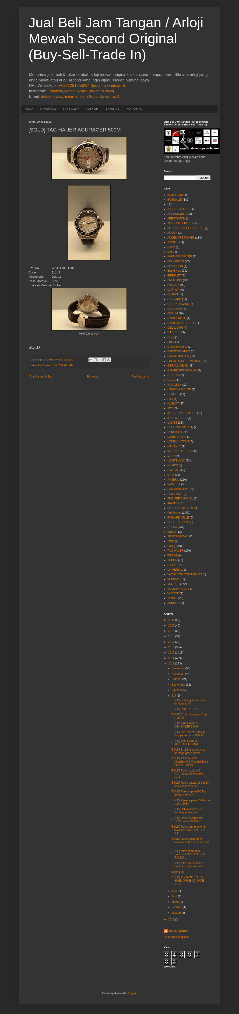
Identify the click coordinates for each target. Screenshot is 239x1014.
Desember (178, 668)
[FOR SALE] (175, 194)
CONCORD (174, 308)
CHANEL (173, 294)
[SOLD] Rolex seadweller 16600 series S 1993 (186, 819)
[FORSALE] (174, 199)
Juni (174, 891)
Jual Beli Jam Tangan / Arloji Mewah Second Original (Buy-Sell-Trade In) (115, 38)
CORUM (172, 313)
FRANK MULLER (178, 356)
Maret (175, 901)
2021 (171, 620)
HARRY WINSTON (179, 389)
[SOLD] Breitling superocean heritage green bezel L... (188, 751)
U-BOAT (172, 565)
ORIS (170, 474)
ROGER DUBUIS (178, 522)
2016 (171, 647)
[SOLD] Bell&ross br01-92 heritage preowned (187, 811)
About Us (112, 109)
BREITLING (174, 280)
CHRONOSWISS (178, 304)
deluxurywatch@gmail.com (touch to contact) (80, 96)
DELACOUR (175, 327)
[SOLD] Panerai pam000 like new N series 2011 (188, 793)
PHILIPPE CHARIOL (180, 498)
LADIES (172, 422)
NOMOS (172, 465)
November (178, 673)
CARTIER (173, 289)
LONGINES (174, 432)
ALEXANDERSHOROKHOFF (185, 228)
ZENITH (172, 598)
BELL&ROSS (175, 261)
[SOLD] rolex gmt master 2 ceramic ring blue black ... (188, 865)
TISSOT (172, 555)
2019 (171, 631)
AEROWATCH (176, 218)
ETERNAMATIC (177, 346)
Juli (174, 695)
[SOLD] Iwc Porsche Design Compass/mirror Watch (188, 734)
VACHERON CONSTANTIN (184, 574)
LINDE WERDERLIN (180, 427)
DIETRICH (174, 332)
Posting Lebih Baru (41, 376)
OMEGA (172, 470)
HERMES (173, 394)
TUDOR (172, 560)
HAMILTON (174, 384)
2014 (171, 658)
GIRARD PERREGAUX (182, 370)
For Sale (92, 109)
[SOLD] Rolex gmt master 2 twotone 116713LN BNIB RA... (188, 830)
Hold (170, 399)
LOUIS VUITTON (178, 441)
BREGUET (174, 275)
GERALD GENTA (178, 365)
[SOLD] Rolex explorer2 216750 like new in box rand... (187, 774)
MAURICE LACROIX (180, 451)
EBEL (171, 342)
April (174, 896)
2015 (171, 652)
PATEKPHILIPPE (178, 489)
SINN (170, 541)
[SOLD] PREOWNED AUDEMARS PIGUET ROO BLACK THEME (189, 762)
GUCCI (171, 379)
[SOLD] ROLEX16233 (184, 709)
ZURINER (173, 603)
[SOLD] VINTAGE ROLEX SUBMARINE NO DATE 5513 (187, 881)
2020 (171, 625)
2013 (171, 663)
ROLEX (172, 527)
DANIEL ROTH (176, 318)
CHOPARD (174, 299)
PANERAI (173, 479)
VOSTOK (173, 593)
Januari (176, 912)
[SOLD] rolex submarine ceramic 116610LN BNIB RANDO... (188, 854)
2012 (171, 919)
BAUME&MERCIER (179, 256)
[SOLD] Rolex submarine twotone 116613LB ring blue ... (190, 842)
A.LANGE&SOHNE (179, 209)
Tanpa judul (178, 872)
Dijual (170, 337)
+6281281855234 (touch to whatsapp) (92, 85)
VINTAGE (173, 584)
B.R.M (171, 247)
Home (29, 109)
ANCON (172, 232)
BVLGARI (173, 285)
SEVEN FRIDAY (177, 536)
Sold (54, 365)
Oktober (177, 679)
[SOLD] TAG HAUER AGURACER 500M (184, 725)
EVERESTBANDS (178, 351)
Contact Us (134, 109)
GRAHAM (173, 375)
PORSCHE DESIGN (180, 508)
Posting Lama (140, 376)
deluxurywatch (178, 931)
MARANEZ (174, 446)
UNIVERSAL (175, 569)
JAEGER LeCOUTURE (181, 413)
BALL (170, 251)
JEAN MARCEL (177, 418)
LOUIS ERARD (176, 436)
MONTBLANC (176, 460)
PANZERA (173, 484)
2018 (171, 636)
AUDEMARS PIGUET (180, 237)
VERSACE (174, 579)
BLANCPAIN (175, 266)
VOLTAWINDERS (178, 588)
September (178, 684)
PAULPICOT (175, 493)
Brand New (48, 109)
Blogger (131, 993)
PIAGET (172, 503)
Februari (177, 907)
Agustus (177, 690)
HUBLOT (173, 403)
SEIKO (171, 531)
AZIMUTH (173, 242)
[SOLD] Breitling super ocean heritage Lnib (189, 702)
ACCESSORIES (177, 214)
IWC (170, 408)
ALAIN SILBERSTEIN (180, 223)
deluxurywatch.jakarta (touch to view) (82, 91)
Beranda (92, 376)
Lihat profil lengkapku (177, 937)
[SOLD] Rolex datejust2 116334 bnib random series (190, 784)
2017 (171, 641)
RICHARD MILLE (178, 517)
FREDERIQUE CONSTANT (184, 361)
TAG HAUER (65, 365)
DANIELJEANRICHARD (182, 323)
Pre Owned (71, 109)
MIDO (171, 456)
